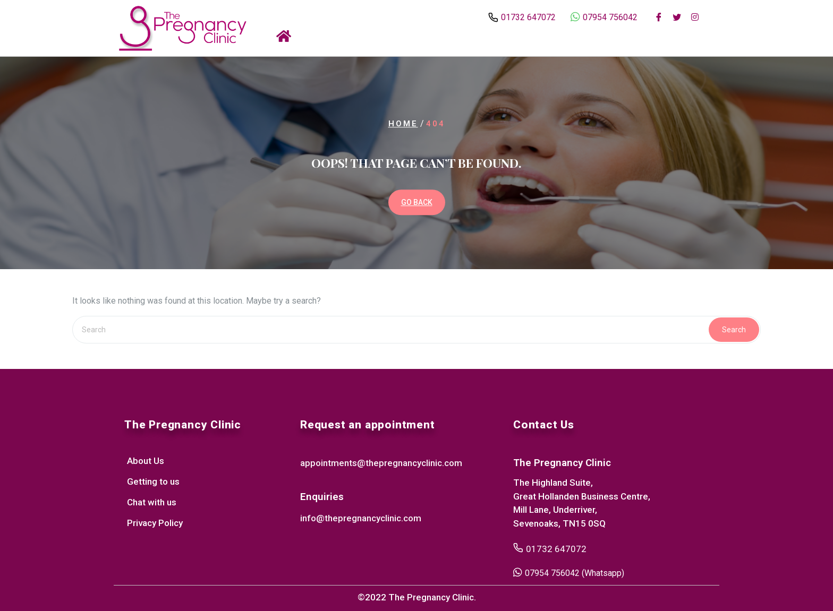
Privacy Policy (155, 523)
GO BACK (416, 202)
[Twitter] (677, 16)
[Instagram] (695, 16)
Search (734, 329)
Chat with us (151, 502)
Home (403, 124)
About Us (145, 460)
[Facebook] (659, 16)
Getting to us (153, 481)
